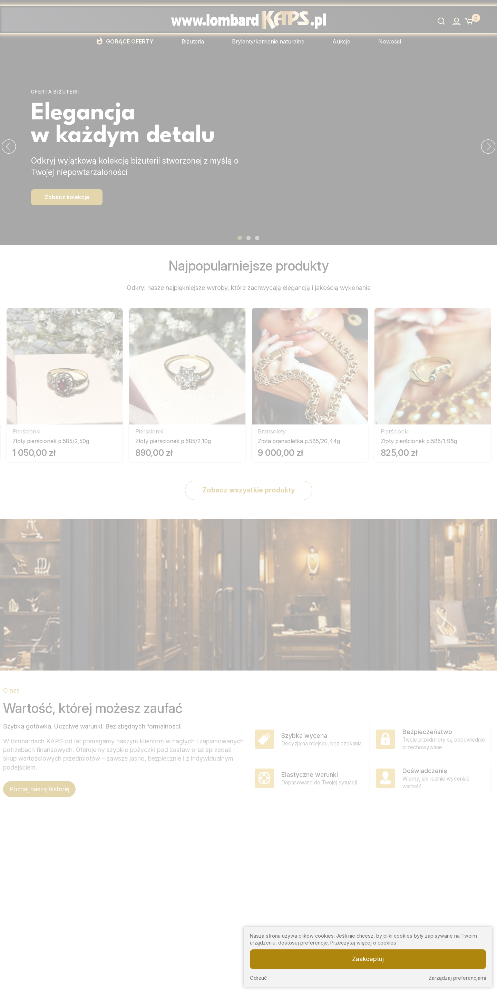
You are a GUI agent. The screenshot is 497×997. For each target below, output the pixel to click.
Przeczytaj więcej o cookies (363, 943)
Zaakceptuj (368, 958)
